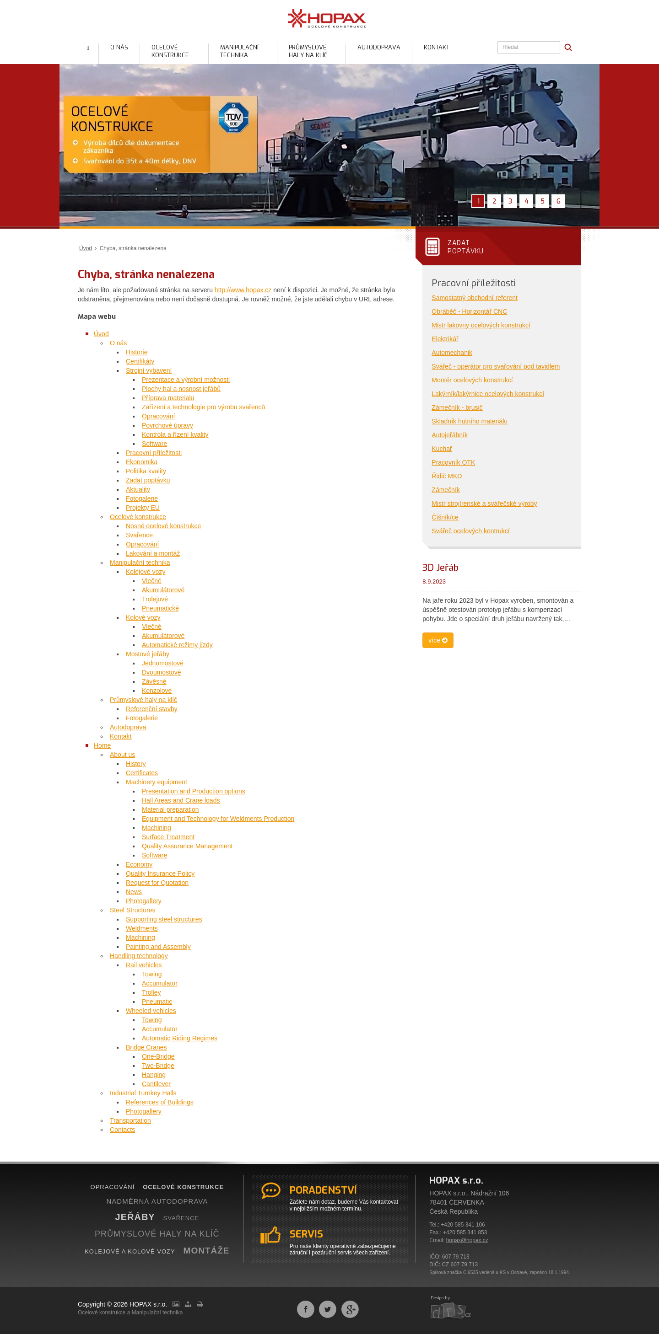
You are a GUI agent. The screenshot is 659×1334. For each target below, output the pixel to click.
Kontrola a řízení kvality (175, 434)
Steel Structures (133, 910)
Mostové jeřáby (147, 654)
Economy (139, 864)
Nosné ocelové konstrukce (163, 526)
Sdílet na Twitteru (327, 1309)
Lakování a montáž (153, 553)
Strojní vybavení (149, 370)
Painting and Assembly (158, 946)
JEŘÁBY (135, 1217)
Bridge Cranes (146, 1047)
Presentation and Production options (193, 791)
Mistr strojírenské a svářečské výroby (484, 503)
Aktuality (138, 489)
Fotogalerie (142, 498)
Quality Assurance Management (187, 846)
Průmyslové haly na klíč (143, 699)
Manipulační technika (140, 562)
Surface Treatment (168, 837)
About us (122, 754)
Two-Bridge (158, 1065)
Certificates (142, 773)
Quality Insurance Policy (160, 873)
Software (154, 443)
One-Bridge (158, 1056)
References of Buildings (160, 1102)
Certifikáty (140, 361)
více (438, 640)
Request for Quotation (157, 882)
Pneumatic (157, 1001)
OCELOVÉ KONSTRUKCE (183, 1187)
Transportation (130, 1120)
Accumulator (160, 983)
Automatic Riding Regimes (179, 1038)
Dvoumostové (161, 672)
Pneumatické (160, 608)
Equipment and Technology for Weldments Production (218, 818)
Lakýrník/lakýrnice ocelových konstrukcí (488, 393)
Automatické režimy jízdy (177, 644)
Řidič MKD (447, 476)
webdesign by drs (451, 1308)
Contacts (122, 1129)
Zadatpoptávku (466, 247)
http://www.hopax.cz (243, 290)
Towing (152, 974)
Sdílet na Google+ (350, 1309)
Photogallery (144, 901)
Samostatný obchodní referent (475, 297)
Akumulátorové (163, 590)
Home (102, 745)
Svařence (139, 535)
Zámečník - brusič (457, 407)
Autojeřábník (450, 435)
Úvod (85, 248)
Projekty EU (143, 507)
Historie (136, 352)
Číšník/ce (445, 517)
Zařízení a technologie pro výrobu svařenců (203, 407)
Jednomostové (163, 663)
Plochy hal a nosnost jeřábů (181, 388)
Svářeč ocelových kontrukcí (470, 531)
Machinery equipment (156, 782)
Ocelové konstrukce (138, 516)
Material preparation (170, 809)
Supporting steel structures (164, 919)
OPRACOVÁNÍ (113, 1187)
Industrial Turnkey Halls (143, 1093)
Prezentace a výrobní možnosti (186, 379)
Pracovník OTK (453, 462)
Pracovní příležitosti (154, 452)
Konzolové (157, 690)
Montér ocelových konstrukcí (472, 380)
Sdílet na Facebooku (305, 1309)
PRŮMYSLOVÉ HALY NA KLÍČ (157, 1233)
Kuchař (442, 448)
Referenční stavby (152, 709)
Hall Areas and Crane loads (181, 800)
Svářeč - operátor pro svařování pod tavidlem (496, 366)
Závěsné (154, 681)
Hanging (154, 1074)
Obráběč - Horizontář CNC (469, 311)
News (134, 891)
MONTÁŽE (207, 1250)
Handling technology (139, 955)
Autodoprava (128, 727)
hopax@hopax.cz (467, 1240)
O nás (118, 343)
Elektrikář (445, 339)
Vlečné (152, 580)
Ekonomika (141, 462)
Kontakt (120, 736)
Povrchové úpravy (167, 425)
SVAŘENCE (181, 1218)
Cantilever (156, 1084)
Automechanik (452, 352)
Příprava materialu (168, 398)
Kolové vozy (143, 617)
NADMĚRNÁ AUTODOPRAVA (157, 1201)
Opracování (158, 416)
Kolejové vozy (145, 571)
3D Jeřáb (440, 568)
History (136, 763)
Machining (156, 827)
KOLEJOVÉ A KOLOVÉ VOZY (130, 1251)
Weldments (142, 928)
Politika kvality (146, 471)
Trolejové (155, 599)
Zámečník (445, 489)
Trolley (151, 992)
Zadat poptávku (148, 480)
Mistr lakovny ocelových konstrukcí (481, 325)
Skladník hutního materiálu (470, 421)
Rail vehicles (144, 965)
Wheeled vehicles (151, 1010)
